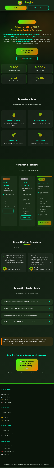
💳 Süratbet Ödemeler (6, 418)
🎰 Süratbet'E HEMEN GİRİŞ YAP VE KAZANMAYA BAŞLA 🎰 (27, 365)
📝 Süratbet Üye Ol (5, 397)
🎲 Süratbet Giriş (5, 394)
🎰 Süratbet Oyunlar (6, 402)
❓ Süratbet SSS (5, 432)
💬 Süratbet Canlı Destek (7, 435)
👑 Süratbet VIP (5, 421)
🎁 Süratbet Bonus (5, 400)
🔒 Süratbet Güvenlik (6, 415)
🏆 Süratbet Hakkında (6, 413)
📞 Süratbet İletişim (5, 437)
